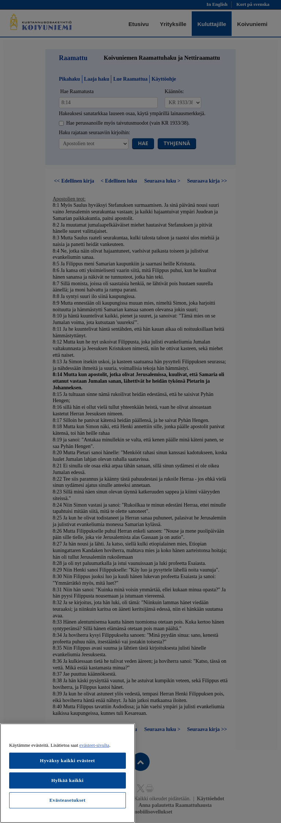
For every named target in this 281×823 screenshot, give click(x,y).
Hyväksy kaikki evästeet (67, 760)
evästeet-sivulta (94, 745)
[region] (67, 773)
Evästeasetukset (67, 800)
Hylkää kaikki (67, 780)
